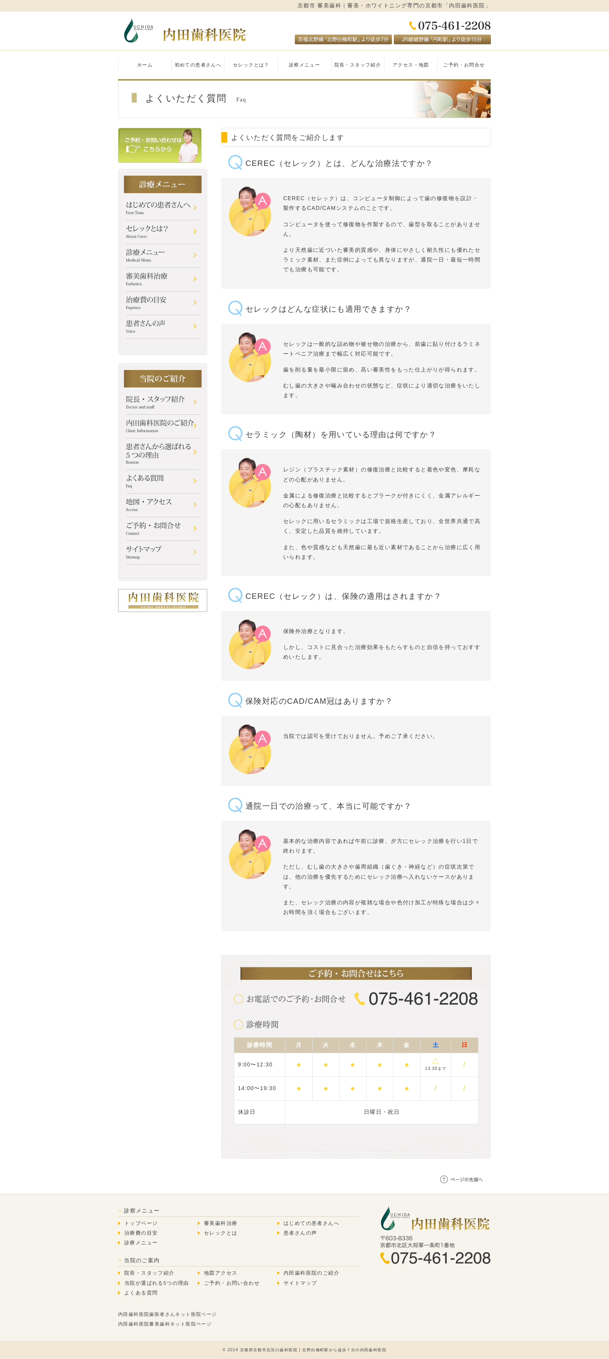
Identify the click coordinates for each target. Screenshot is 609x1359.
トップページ (141, 1223)
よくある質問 (141, 1293)
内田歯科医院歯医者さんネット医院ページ (167, 1314)
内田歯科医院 (184, 30)
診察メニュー (304, 65)
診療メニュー (141, 1243)
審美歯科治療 (220, 1223)
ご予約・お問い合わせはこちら (160, 145)
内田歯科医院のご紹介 (311, 1273)
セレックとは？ (251, 65)
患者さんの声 (300, 1233)
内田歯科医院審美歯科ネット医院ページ (165, 1324)
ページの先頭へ (462, 1179)
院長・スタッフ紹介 (357, 65)
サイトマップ (300, 1283)
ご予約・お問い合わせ (232, 1283)
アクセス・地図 (411, 65)
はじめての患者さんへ (311, 1223)
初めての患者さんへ (198, 65)
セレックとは (220, 1233)
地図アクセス (220, 1273)
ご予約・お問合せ (464, 65)
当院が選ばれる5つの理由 (156, 1283)
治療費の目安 (141, 1233)
